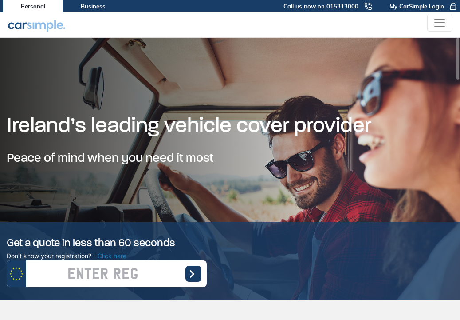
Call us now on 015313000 (327, 6)
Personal (33, 6)
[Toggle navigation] (439, 23)
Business (93, 6)
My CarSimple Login (423, 6)
